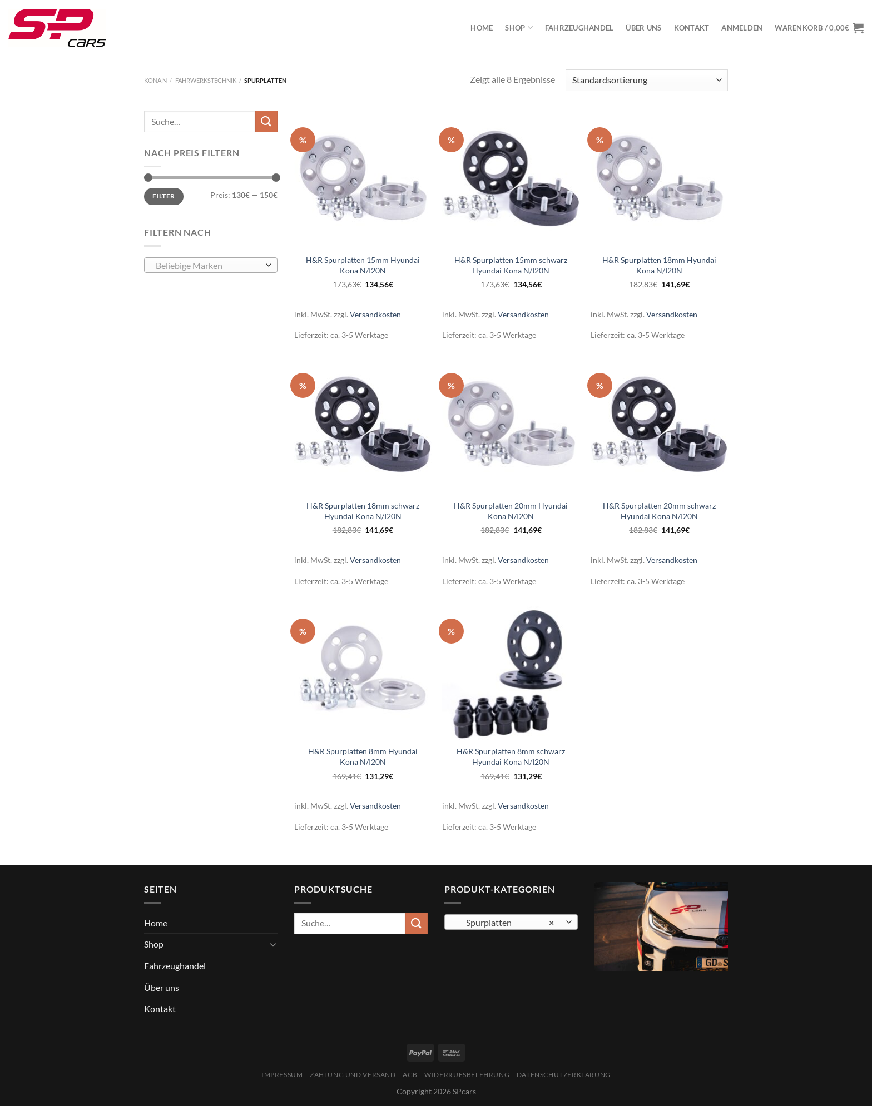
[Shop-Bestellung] (647, 80)
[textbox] (208, 265)
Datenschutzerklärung (564, 1074)
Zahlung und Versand (353, 1074)
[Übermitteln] (266, 121)
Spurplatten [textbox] (505, 922)
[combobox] (211, 265)
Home (481, 27)
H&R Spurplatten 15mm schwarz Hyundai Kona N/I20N (510, 265)
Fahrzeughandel (579, 27)
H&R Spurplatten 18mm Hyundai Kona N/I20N (659, 265)
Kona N (155, 80)
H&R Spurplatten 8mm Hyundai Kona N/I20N (363, 756)
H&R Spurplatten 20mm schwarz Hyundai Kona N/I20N (659, 511)
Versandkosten (375, 314)
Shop (518, 27)
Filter (163, 196)
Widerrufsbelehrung (466, 1074)
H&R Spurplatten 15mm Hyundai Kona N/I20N (363, 265)
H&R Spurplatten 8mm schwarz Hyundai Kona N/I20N (511, 756)
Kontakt (692, 27)
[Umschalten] (273, 944)
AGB (410, 1074)
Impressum (282, 1074)
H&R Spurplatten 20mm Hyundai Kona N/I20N (511, 511)
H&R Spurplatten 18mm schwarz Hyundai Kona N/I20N (362, 511)
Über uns (643, 27)
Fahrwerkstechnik (205, 80)
